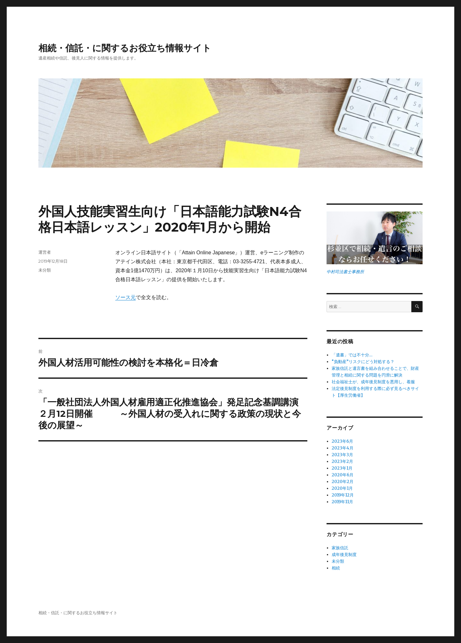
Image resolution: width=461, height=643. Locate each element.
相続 (336, 568)
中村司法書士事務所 (345, 271)
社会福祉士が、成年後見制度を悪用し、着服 (373, 382)
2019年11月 (342, 501)
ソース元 (125, 297)
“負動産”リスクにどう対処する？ (363, 361)
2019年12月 (343, 495)
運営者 (44, 252)
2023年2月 (342, 461)
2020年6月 (342, 475)
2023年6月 (342, 441)
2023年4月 (342, 448)
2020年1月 (342, 488)
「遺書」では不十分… (352, 355)
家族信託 (340, 548)
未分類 (44, 270)
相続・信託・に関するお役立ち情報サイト (124, 48)
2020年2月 (342, 481)
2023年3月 (342, 454)
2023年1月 (342, 468)
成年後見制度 (344, 554)
